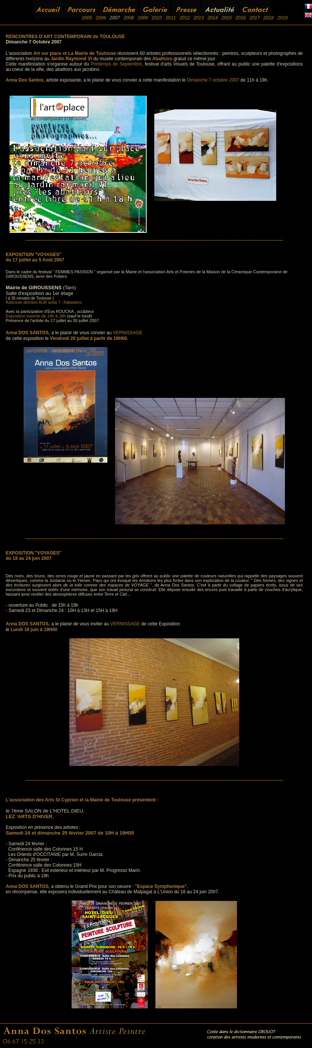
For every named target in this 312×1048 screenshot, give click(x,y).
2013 (199, 18)
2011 (171, 18)
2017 (255, 18)
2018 (269, 18)
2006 (101, 18)
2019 (282, 18)
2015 (226, 18)
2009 (143, 18)
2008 (129, 18)
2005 (87, 18)
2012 (184, 18)
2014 (213, 18)
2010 (157, 18)
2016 (240, 18)
